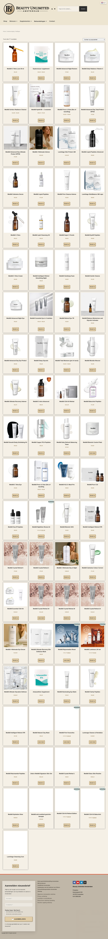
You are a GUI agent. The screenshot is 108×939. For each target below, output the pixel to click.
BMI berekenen (42, 883)
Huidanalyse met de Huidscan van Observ (49, 887)
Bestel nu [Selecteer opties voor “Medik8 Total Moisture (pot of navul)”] (66, 370)
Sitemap (40, 891)
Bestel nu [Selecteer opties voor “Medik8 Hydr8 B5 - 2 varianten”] (41, 120)
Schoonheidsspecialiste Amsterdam (48, 889)
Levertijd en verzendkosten (45, 898)
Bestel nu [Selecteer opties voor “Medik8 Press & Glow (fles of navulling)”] (66, 120)
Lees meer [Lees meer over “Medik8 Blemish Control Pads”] (92, 453)
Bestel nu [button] (15, 78)
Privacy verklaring (42, 896)
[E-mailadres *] (19, 905)
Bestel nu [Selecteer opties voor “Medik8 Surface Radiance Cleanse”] (15, 120)
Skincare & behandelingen (13, 914)
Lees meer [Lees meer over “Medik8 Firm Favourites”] (67, 742)
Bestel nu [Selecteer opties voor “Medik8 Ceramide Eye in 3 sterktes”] (41, 329)
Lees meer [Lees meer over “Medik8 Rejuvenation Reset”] (67, 660)
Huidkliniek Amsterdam (44, 885)
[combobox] (69, 9)
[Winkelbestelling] (94, 39)
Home (4, 31)
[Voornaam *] (19, 898)
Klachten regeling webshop (45, 903)
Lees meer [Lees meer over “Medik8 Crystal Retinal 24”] (41, 618)
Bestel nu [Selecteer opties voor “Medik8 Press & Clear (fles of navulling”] (41, 495)
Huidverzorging (10, 31)
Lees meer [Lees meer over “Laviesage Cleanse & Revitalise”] (92, 742)
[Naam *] (92, 912)
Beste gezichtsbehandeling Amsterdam (49, 881)
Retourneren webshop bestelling (46, 901)
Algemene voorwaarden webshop (46, 894)
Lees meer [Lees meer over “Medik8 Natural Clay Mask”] (41, 742)
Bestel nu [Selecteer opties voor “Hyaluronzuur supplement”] (41, 78)
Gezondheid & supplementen (14, 911)
